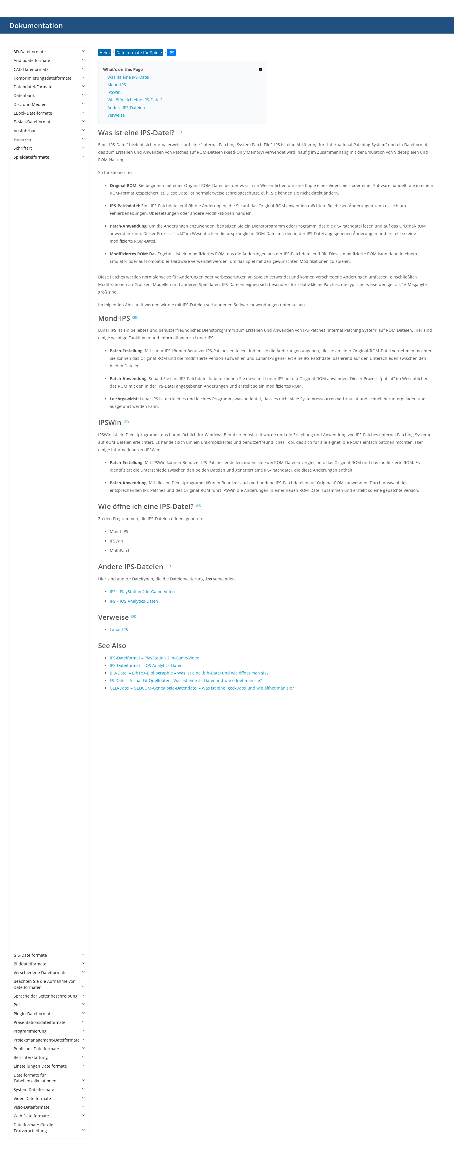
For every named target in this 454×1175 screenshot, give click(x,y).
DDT (23, 315)
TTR (23, 814)
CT (21, 306)
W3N (24, 920)
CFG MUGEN (31, 236)
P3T (22, 613)
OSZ (23, 604)
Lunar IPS (119, 629)
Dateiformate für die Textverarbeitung (49, 1127)
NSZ (23, 560)
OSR (23, 586)
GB (22, 376)
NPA (23, 543)
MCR (23, 455)
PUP (23, 665)
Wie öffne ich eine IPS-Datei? (134, 99)
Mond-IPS (116, 84)
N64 (23, 516)
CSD (23, 297)
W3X (23, 929)
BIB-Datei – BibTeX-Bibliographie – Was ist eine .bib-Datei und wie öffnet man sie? (189, 673)
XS (21, 946)
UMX (23, 841)
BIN (22, 183)
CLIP (23, 271)
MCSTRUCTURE (34, 464)
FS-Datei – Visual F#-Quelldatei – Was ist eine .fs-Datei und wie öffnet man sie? (186, 680)
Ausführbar (49, 130)
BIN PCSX (28, 192)
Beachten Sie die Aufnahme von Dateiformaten (49, 984)
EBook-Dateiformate (49, 113)
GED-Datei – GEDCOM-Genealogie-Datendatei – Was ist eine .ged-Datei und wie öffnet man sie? (202, 688)
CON (23, 280)
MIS (23, 507)
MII (22, 499)
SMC (23, 797)
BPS (23, 227)
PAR (23, 630)
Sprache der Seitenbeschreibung (49, 996)
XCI (22, 937)
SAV (23, 727)
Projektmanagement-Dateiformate (49, 1040)
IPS (22, 402)
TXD (23, 823)
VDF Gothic (29, 885)
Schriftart (49, 148)
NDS (23, 525)
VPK (23, 894)
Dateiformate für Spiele (42, 165)
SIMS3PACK (30, 788)
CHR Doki (28, 262)
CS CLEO (27, 288)
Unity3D (27, 850)
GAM (24, 367)
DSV (23, 332)
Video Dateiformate (49, 1098)
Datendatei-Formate (49, 86)
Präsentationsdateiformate (49, 1022)
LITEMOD (28, 429)
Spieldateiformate (49, 157)
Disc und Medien (49, 104)
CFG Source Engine (37, 245)
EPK (23, 350)
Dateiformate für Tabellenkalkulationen (49, 1078)
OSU (23, 595)
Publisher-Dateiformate (49, 1048)
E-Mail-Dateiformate (49, 121)
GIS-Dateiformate (49, 955)
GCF (23, 394)
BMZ (23, 201)
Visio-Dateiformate (49, 1107)
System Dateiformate (49, 1089)
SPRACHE (28, 806)
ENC (23, 341)
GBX (23, 385)
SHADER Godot (33, 753)
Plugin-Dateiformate (49, 1013)
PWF (23, 674)
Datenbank (49, 95)
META (24, 481)
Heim (105, 52)
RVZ (23, 718)
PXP (22, 683)
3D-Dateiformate (49, 51)
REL (22, 692)
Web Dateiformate (49, 1116)
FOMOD (26, 358)
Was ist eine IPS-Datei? (129, 77)
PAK (23, 621)
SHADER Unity (32, 770)
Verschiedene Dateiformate (49, 972)
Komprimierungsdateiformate (49, 78)
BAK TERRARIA (33, 174)
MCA (23, 437)
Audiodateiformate (49, 60)
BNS (23, 209)
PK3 (23, 648)
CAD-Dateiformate (49, 69)
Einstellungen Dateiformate (49, 1066)
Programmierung (49, 1031)
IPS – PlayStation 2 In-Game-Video (142, 591)
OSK (23, 578)
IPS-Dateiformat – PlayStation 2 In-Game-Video (154, 658)
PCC (23, 639)
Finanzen (49, 139)
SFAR (24, 744)
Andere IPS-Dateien (126, 107)
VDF (23, 876)
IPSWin (114, 92)
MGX (23, 490)
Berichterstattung (49, 1057)
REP (23, 700)
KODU (25, 420)
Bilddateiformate (49, 964)
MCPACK (27, 446)
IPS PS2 (26, 411)
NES (23, 534)
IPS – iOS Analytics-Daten (134, 601)
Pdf (49, 1004)
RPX (23, 709)
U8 (22, 832)
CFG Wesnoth (32, 253)
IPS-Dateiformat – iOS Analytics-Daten (146, 665)
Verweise (116, 115)
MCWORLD (29, 472)
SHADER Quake (34, 762)
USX (23, 867)
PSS (22, 656)
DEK (23, 323)
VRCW (25, 911)
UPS (23, 858)
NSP (23, 551)
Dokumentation (36, 25)
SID (22, 779)
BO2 (23, 218)
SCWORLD (29, 735)
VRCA (24, 902)
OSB (23, 569)
